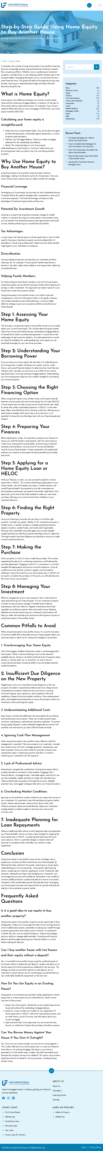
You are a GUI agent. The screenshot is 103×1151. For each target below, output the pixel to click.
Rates (68, 114)
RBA (67, 116)
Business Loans (72, 90)
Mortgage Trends (72, 111)
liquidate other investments (37, 195)
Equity (68, 93)
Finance (69, 96)
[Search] (96, 67)
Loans (68, 106)
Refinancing (70, 119)
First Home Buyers (73, 98)
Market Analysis (72, 108)
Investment (70, 103)
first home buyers (50, 282)
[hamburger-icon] (99, 5)
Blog (67, 88)
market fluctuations (31, 933)
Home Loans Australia (74, 101)
